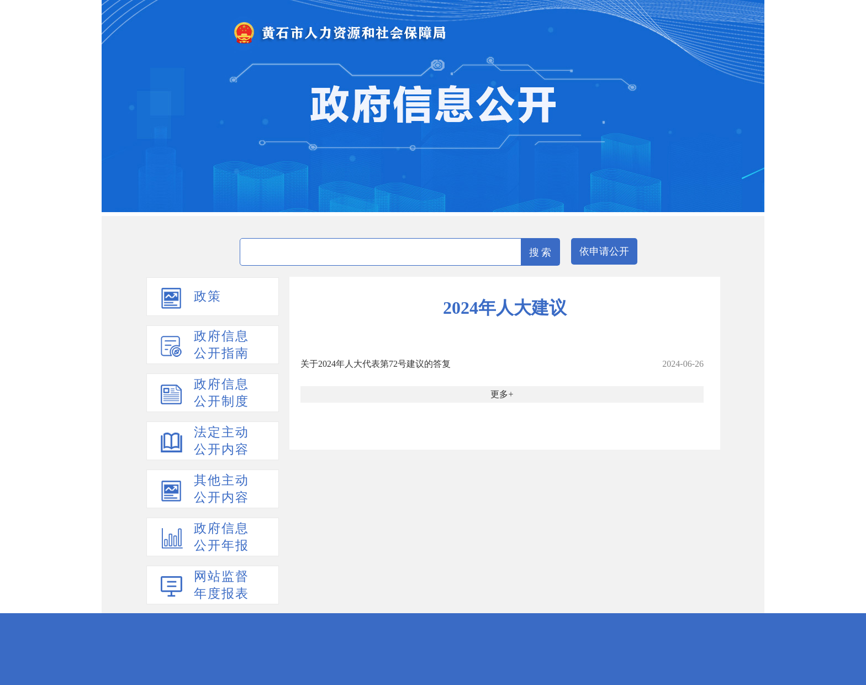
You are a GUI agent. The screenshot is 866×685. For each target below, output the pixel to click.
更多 (499, 394)
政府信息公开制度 (221, 392)
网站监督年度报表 (221, 585)
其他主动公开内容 (221, 488)
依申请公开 (604, 251)
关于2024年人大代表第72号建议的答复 (375, 363)
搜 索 (540, 252)
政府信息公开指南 (221, 344)
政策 (207, 296)
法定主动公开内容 (221, 440)
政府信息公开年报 (221, 536)
